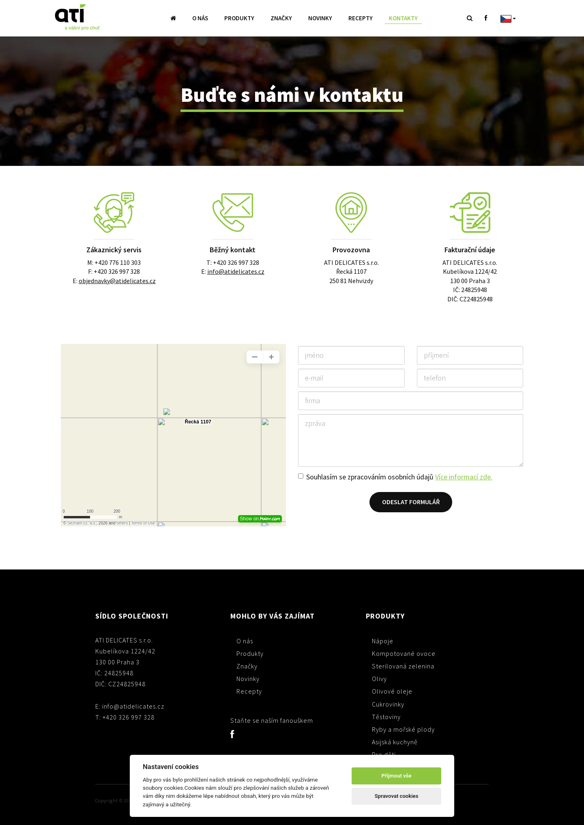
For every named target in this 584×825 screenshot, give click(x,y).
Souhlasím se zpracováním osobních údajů (399, 476)
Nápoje (382, 641)
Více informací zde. (463, 476)
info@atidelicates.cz (235, 271)
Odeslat (411, 502)
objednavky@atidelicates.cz (117, 281)
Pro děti (384, 754)
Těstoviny (386, 717)
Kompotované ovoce (404, 653)
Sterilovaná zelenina (403, 666)
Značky (281, 18)
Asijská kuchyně (395, 742)
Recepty (360, 18)
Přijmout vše (397, 776)
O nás (200, 18)
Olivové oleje (392, 691)
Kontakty (403, 18)
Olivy (379, 679)
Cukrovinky (388, 704)
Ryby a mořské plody (403, 729)
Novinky (320, 18)
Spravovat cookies (397, 796)
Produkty (239, 18)
